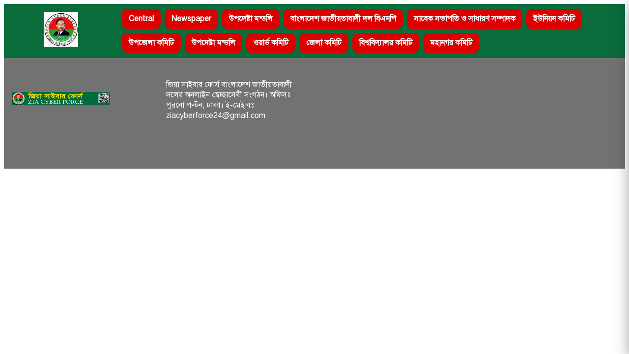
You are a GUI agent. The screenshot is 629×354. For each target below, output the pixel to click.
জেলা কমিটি (324, 43)
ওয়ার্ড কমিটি (270, 43)
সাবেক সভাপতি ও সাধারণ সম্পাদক (464, 19)
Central (141, 19)
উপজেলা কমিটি (151, 43)
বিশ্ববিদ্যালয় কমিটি (385, 43)
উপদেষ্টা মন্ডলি (251, 19)
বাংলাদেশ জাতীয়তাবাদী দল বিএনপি (343, 19)
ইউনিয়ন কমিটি (554, 19)
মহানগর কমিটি (451, 43)
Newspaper (191, 19)
